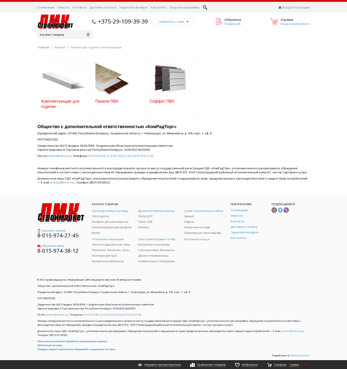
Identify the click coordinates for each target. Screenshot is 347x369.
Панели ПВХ (106, 101)
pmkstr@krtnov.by (59, 156)
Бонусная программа (184, 7)
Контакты (80, 7)
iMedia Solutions (300, 355)
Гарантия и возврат (134, 7)
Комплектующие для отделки (60, 104)
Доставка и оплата (103, 7)
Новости (63, 7)
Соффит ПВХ (162, 101)
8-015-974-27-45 (120, 156)
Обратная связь (51, 246)
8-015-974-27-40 (142, 156)
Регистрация (301, 7)
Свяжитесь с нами (173, 21)
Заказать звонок (51, 230)
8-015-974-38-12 (99, 156)
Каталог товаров (64, 35)
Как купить (159, 7)
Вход (285, 7)
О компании (45, 7)
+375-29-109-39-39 (123, 21)
